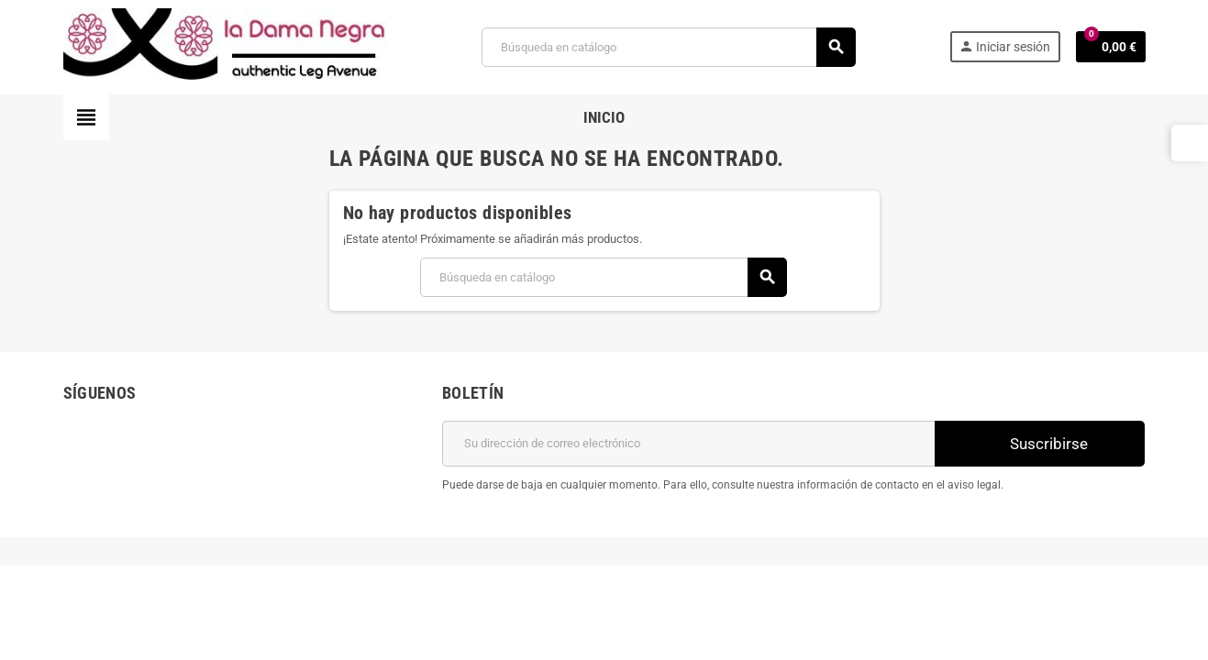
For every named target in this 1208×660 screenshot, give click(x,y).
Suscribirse (1039, 443)
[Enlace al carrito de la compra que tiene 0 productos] (1111, 46)
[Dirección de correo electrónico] (688, 444)
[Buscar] (668, 47)
